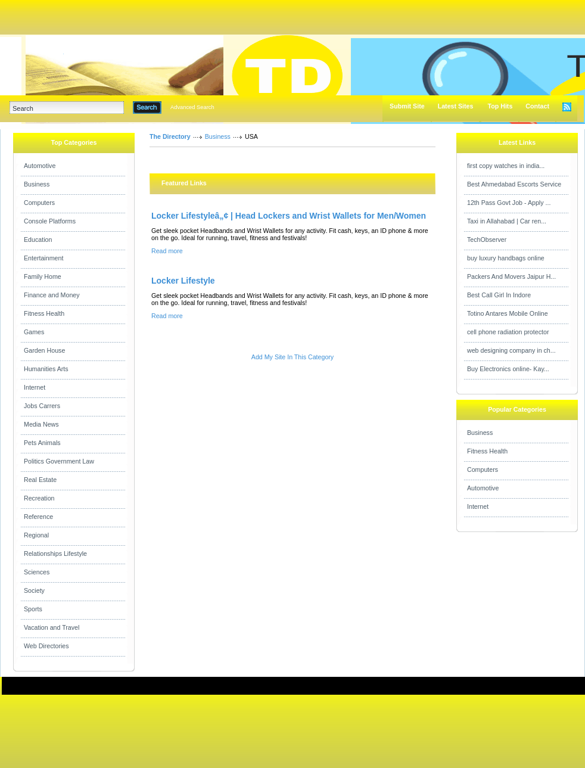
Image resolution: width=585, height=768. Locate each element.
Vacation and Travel (51, 627)
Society (34, 590)
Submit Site (407, 106)
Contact (537, 106)
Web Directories (46, 645)
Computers (39, 202)
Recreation (39, 498)
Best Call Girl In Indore (499, 295)
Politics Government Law (59, 461)
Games (34, 331)
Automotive (39, 165)
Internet (34, 387)
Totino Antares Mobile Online (507, 313)
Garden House (44, 350)
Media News (41, 424)
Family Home (42, 276)
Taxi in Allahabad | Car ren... (506, 221)
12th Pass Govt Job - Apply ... (508, 202)
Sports (33, 608)
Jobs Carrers (42, 405)
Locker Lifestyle (183, 280)
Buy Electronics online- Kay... (508, 368)
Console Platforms (50, 221)
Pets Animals (42, 442)
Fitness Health (44, 313)
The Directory (170, 136)
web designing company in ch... (511, 350)
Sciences (36, 572)
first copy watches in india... (505, 165)
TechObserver (486, 239)
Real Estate (40, 479)
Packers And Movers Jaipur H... (511, 276)
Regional (36, 535)
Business (36, 184)
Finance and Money (52, 295)
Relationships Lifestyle (55, 553)
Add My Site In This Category (292, 356)
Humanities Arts (46, 368)
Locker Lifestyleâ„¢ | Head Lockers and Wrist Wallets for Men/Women (288, 215)
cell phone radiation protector (508, 331)
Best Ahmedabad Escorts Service (514, 184)
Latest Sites (456, 106)
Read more (167, 250)
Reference (38, 516)
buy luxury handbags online (505, 258)
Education (38, 239)
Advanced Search (192, 107)
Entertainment (43, 258)
